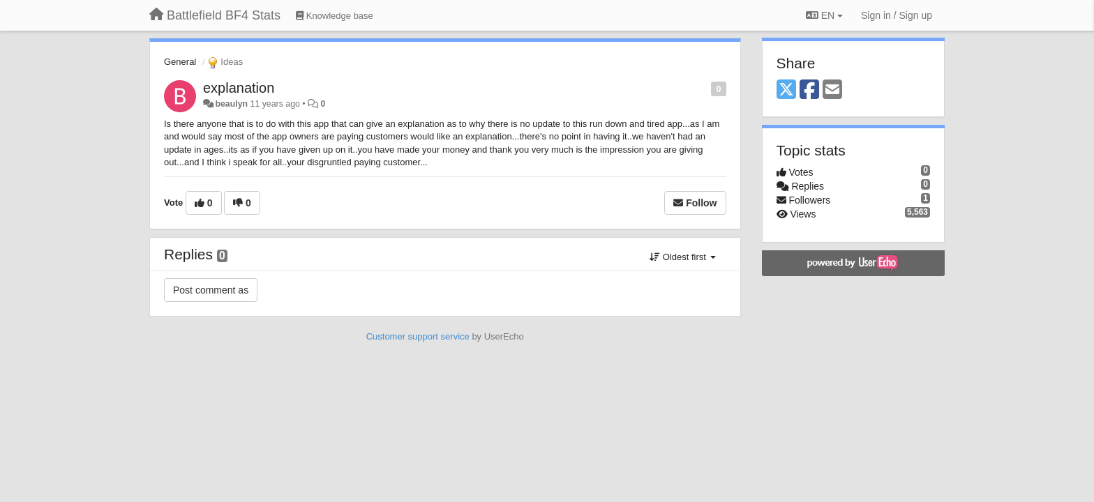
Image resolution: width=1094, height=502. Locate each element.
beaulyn (231, 104)
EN (824, 15)
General (180, 61)
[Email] (832, 90)
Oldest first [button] (682, 257)
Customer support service (418, 336)
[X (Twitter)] (786, 90)
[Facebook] (809, 90)
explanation (238, 88)
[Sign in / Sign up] (896, 15)
